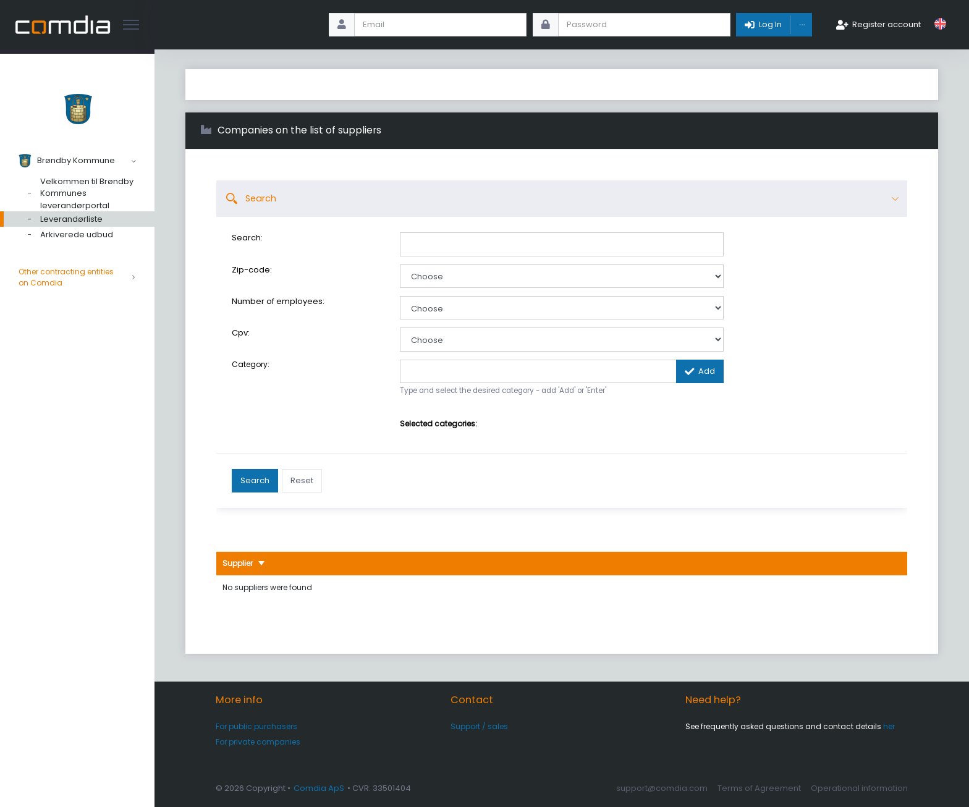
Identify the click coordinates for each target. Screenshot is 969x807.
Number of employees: (278, 301)
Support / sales (479, 726)
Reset (301, 480)
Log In (770, 24)
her (889, 726)
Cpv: (241, 333)
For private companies (258, 742)
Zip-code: (252, 270)
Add (706, 371)
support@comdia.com (662, 788)
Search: (247, 237)
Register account (886, 24)
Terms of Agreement (759, 788)
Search (254, 480)
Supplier (238, 563)
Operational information (859, 788)
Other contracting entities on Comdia (77, 277)
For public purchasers (256, 726)
